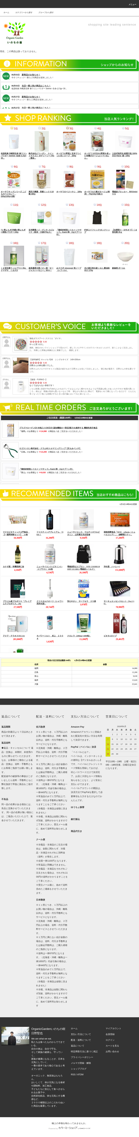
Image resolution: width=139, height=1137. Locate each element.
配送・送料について (81, 1040)
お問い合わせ (112, 1051)
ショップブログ (78, 1068)
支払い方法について (81, 1034)
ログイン (110, 1040)
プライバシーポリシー (82, 1057)
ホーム (6, 12)
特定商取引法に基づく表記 (84, 1051)
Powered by (69, 1128)
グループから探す (44, 12)
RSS (73, 1074)
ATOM (80, 1074)
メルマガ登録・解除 (81, 1063)
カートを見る (112, 1045)
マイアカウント (113, 1028)
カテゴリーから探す (22, 12)
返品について (77, 1045)
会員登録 (110, 1034)
